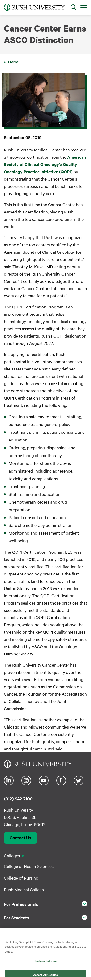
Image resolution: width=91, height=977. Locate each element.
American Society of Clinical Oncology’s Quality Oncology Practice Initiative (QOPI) (45, 164)
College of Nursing (21, 878)
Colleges (12, 855)
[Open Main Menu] (83, 7)
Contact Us (20, 838)
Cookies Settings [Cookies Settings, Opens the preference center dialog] (45, 963)
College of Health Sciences (29, 866)
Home (13, 61)
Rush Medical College (24, 889)
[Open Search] (73, 7)
